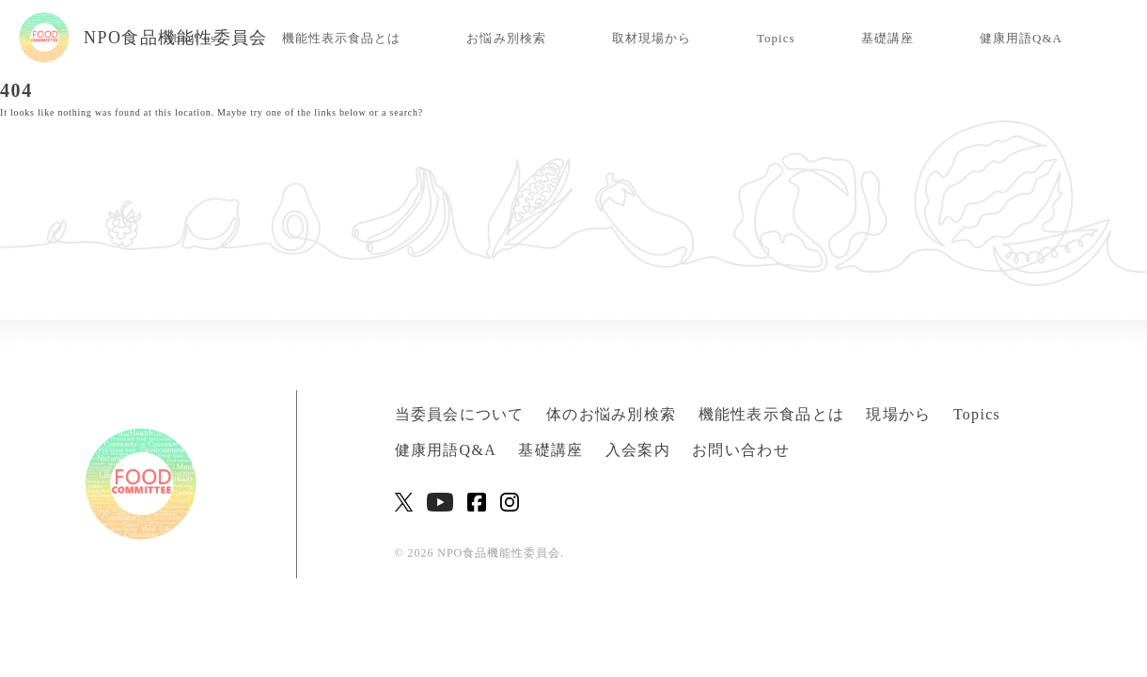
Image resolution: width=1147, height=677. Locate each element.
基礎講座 (887, 38)
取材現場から (651, 38)
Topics (776, 38)
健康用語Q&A (1021, 38)
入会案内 (637, 450)
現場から (898, 414)
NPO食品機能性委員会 (143, 37)
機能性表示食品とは (341, 38)
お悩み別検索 (505, 38)
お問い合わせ (741, 450)
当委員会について (460, 414)
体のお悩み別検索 (611, 414)
